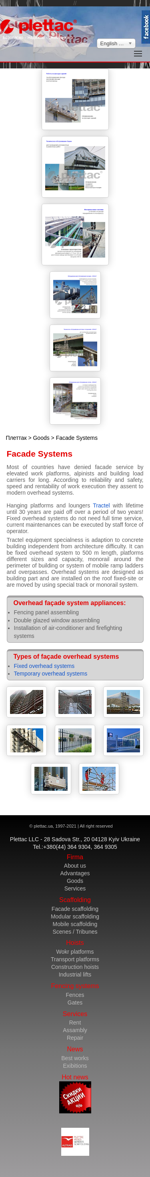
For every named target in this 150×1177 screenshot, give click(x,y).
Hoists (75, 942)
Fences (75, 995)
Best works (74, 1058)
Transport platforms (75, 959)
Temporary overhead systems (51, 673)
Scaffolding (75, 899)
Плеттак (16, 438)
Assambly (75, 1030)
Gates (75, 1002)
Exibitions (75, 1066)
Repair (75, 1038)
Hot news (75, 1093)
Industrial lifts (75, 974)
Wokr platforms (75, 951)
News (75, 1049)
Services (75, 888)
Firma (75, 857)
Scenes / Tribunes (74, 931)
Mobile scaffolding (75, 924)
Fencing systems (75, 986)
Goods (41, 438)
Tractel (101, 505)
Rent (75, 1022)
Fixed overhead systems (44, 666)
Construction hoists (75, 967)
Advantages (75, 873)
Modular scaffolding (75, 916)
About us (75, 865)
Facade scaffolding (75, 909)
